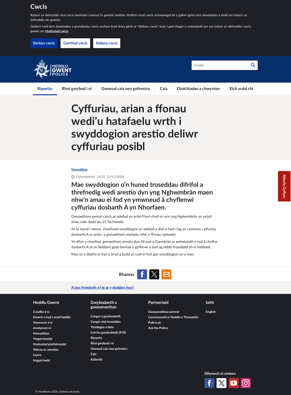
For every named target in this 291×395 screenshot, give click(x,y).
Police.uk (154, 322)
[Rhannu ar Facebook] (142, 274)
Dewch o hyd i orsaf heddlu (52, 317)
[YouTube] (234, 383)
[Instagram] (246, 383)
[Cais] (163, 89)
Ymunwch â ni (43, 322)
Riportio (96, 338)
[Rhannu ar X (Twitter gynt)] (154, 274)
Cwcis (37, 355)
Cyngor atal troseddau (106, 321)
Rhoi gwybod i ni (102, 343)
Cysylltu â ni (41, 312)
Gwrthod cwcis (75, 43)
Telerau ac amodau (45, 349)
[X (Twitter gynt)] (221, 383)
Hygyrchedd (41, 360)
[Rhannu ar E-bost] (166, 274)
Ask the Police (158, 328)
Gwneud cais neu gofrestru (109, 348)
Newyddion (79, 169)
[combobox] (224, 65)
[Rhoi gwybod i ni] (77, 89)
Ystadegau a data (102, 327)
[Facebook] (209, 383)
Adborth (96, 359)
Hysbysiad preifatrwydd (49, 344)
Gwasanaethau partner (163, 312)
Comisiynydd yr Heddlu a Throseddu (173, 317)
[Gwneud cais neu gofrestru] (126, 89)
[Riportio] (45, 89)
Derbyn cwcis (44, 43)
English (211, 312)
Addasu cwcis (107, 43)
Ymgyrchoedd (42, 339)
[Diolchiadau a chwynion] (198, 89)
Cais (93, 354)
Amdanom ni (42, 328)
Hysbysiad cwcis (56, 31)
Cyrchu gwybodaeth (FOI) (108, 332)
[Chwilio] (253, 65)
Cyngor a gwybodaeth (106, 316)
